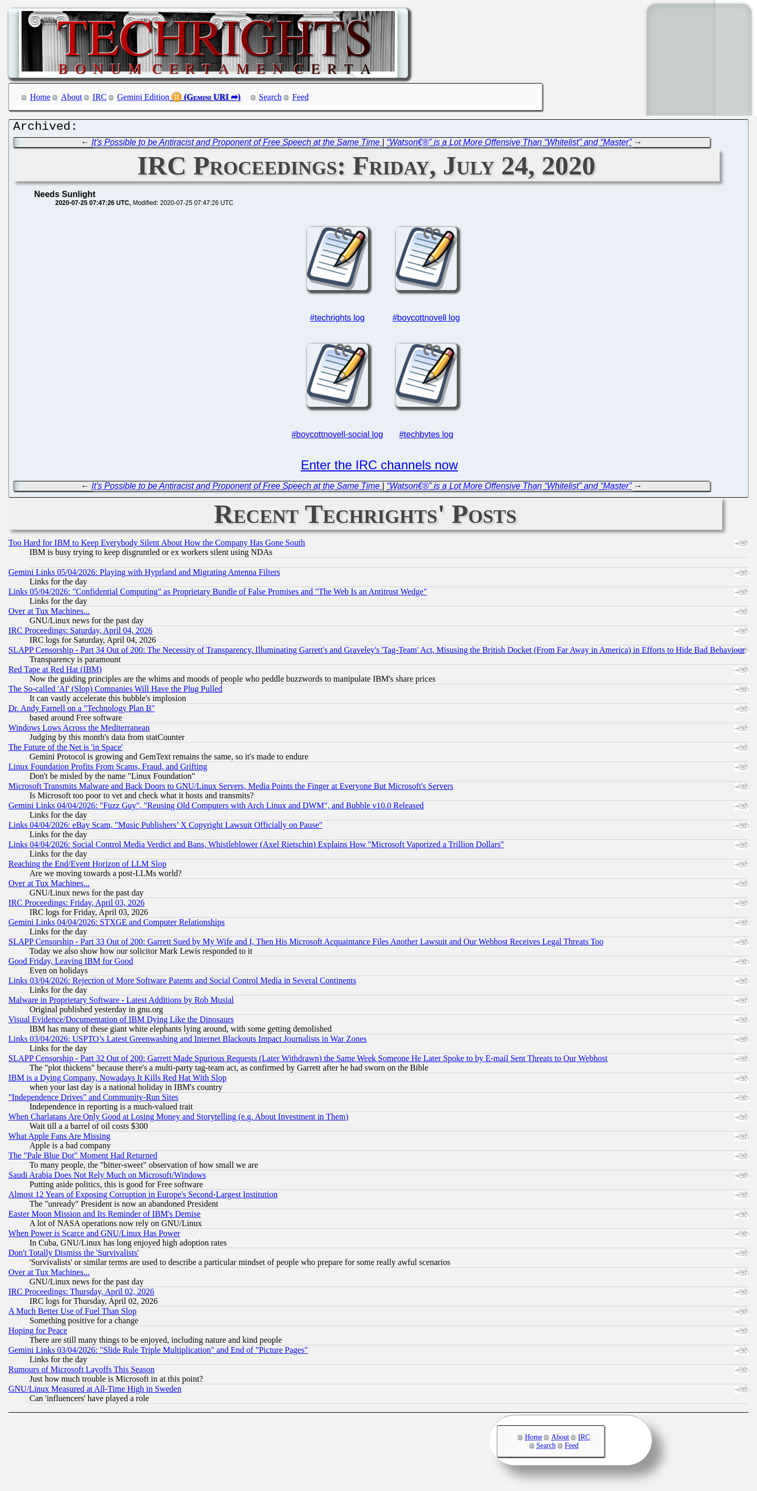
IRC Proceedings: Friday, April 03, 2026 (76, 905)
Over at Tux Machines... (49, 613)
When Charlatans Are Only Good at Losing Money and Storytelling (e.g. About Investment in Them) (178, 1119)
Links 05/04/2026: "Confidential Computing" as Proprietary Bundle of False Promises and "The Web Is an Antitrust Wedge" (217, 594)
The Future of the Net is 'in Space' (65, 749)
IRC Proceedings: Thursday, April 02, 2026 (81, 1294)
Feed (300, 96)
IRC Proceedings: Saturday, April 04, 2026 (80, 633)
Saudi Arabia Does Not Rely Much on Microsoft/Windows (107, 1177)
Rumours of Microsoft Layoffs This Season (81, 1371)
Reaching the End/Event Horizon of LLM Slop (87, 866)
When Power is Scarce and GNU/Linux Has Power (94, 1235)
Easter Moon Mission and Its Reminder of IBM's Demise (104, 1216)
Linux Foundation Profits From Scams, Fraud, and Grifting (107, 769)
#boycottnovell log (426, 320)
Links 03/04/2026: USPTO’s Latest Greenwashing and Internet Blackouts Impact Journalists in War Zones (187, 1041)
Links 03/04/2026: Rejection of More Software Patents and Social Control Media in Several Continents (182, 983)
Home (40, 96)
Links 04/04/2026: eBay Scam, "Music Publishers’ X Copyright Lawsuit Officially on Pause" (165, 827)
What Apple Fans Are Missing (59, 1138)
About (71, 96)
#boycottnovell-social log (337, 437)
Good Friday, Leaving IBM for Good (70, 963)
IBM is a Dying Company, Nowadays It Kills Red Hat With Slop (117, 1080)
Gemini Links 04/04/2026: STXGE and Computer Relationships (116, 924)
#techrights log (337, 320)
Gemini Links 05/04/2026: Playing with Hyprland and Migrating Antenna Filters (144, 574)
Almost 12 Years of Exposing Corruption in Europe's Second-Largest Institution (143, 1196)
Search (270, 96)
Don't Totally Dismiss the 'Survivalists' (73, 1255)
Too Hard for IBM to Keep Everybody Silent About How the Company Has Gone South (156, 545)
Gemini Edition (143, 96)
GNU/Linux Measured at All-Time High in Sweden (94, 1391)
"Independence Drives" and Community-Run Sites (93, 1099)
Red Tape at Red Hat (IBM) (55, 671)
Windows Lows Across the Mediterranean (79, 730)
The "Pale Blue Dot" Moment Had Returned (82, 1158)
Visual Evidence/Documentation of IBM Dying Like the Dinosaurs (121, 1021)
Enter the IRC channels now (379, 467)
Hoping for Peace (37, 1333)
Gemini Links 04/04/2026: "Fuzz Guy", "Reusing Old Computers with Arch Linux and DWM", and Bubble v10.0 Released (216, 808)
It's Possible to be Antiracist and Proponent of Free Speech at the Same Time (236, 144)
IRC (100, 96)
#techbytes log (426, 437)
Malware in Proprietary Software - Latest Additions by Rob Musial (121, 1002)
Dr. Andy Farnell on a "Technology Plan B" (81, 710)
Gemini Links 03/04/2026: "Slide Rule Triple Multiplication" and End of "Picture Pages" (158, 1352)
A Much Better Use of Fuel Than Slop (72, 1313)
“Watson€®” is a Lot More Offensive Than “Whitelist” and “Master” (509, 144)
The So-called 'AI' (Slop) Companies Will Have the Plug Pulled (115, 691)
